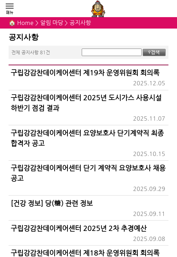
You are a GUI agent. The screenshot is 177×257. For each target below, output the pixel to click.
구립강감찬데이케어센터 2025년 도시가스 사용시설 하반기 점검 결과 (86, 103)
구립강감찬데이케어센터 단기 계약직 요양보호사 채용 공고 (88, 173)
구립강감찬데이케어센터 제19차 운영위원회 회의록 (85, 72)
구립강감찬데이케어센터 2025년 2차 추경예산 (79, 228)
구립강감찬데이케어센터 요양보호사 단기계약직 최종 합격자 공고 (87, 138)
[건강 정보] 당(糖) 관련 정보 (51, 203)
